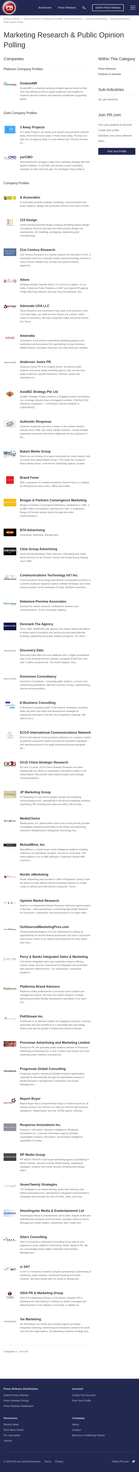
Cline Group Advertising (38, 549)
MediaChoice (30, 818)
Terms (47, 1461)
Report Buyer (30, 1098)
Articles (8, 1440)
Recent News (11, 1424)
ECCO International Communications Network (55, 732)
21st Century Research (37, 250)
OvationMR (28, 83)
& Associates (30, 197)
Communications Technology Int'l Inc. (49, 575)
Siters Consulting (33, 1237)
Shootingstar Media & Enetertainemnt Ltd (52, 1211)
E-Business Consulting (38, 703)
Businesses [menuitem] (45, 7)
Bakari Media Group (35, 451)
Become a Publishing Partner (88, 1435)
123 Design (28, 220)
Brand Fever (29, 477)
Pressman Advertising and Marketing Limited (55, 1042)
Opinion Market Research (39, 901)
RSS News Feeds (14, 1429)
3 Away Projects (32, 127)
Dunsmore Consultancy (38, 676)
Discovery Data (31, 650)
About (75, 1424)
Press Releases (107, 68)
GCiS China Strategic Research (44, 762)
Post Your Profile (117, 151)
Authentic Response (35, 421)
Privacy (59, 1461)
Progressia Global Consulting (43, 1069)
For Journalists (12, 1435)
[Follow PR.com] (132, 1462)
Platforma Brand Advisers (40, 986)
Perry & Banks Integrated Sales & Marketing (54, 957)
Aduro (25, 279)
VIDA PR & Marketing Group (41, 1293)
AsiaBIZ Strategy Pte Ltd (39, 392)
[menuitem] (84, 7)
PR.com (17, 1461)
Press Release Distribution (18, 1406)
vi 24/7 (25, 1267)
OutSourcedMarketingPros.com (44, 927)
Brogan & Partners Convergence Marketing (53, 500)
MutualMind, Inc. (32, 844)
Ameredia (27, 336)
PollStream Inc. (31, 1016)
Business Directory (12, 19)
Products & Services (109, 74)
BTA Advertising (32, 530)
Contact (76, 1429)
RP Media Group (32, 1155)
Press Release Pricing (16, 1400)
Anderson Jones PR (35, 362)
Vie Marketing (30, 1319)
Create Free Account (83, 1395)
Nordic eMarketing (34, 874)
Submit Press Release (108, 7)
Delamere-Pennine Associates (43, 601)
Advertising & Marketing (96, 19)
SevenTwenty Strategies (38, 1184)
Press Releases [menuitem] (67, 7)
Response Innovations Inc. (40, 1125)
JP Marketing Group (35, 792)
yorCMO (26, 157)
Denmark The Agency (36, 624)
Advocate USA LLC (34, 306)
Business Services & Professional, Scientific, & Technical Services (53, 19)
